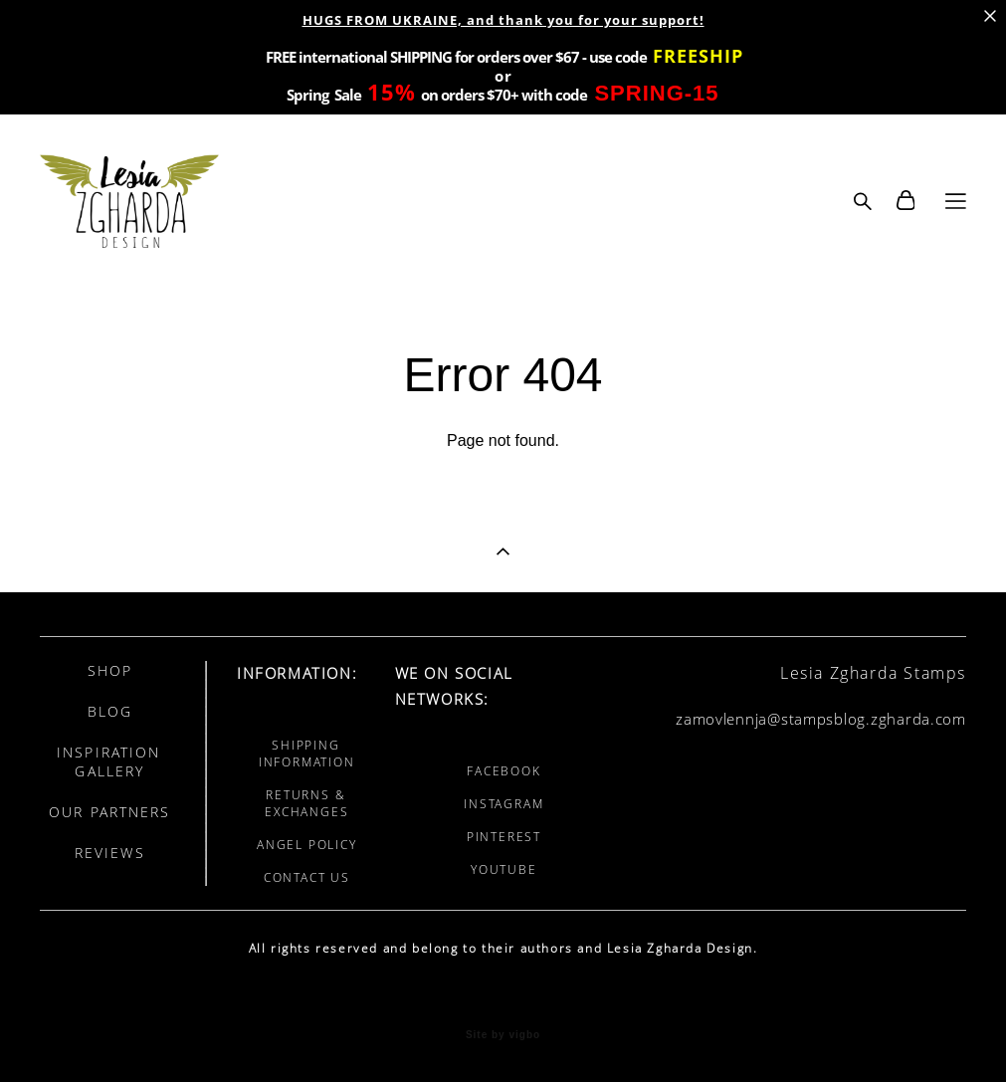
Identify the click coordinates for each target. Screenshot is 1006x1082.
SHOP (110, 670)
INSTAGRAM (503, 803)
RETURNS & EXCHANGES (306, 803)
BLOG (110, 711)
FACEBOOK (503, 770)
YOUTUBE (504, 869)
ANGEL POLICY (307, 844)
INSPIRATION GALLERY (108, 761)
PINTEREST (504, 836)
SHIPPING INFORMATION (307, 753)
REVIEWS (110, 852)
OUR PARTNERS (109, 811)
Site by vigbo (503, 1035)
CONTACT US (307, 877)
